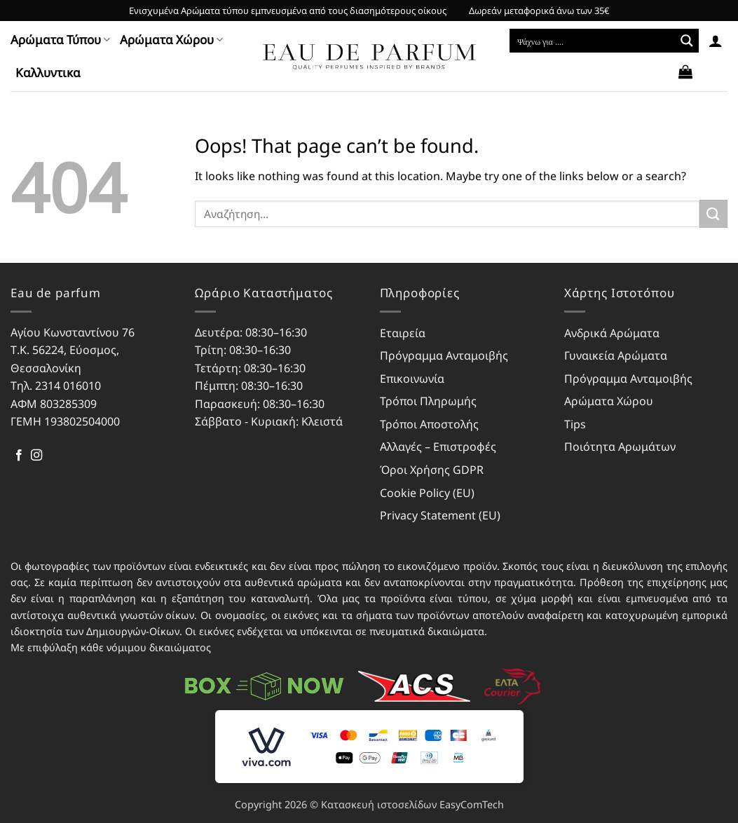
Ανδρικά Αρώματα (612, 333)
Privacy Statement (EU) (440, 515)
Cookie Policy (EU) (427, 493)
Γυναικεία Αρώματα (615, 355)
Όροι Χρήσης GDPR (432, 469)
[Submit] (713, 213)
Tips (575, 424)
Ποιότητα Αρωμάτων (620, 446)
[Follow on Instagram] (36, 455)
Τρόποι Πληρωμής (428, 401)
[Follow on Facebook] (19, 455)
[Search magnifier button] (687, 41)
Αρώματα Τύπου (60, 40)
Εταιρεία (402, 333)
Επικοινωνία (412, 378)
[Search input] (593, 40)
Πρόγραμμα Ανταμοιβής (444, 355)
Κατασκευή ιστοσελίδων (379, 804)
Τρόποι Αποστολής (429, 424)
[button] (716, 40)
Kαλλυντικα (48, 72)
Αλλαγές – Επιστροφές (438, 446)
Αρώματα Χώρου (171, 40)
